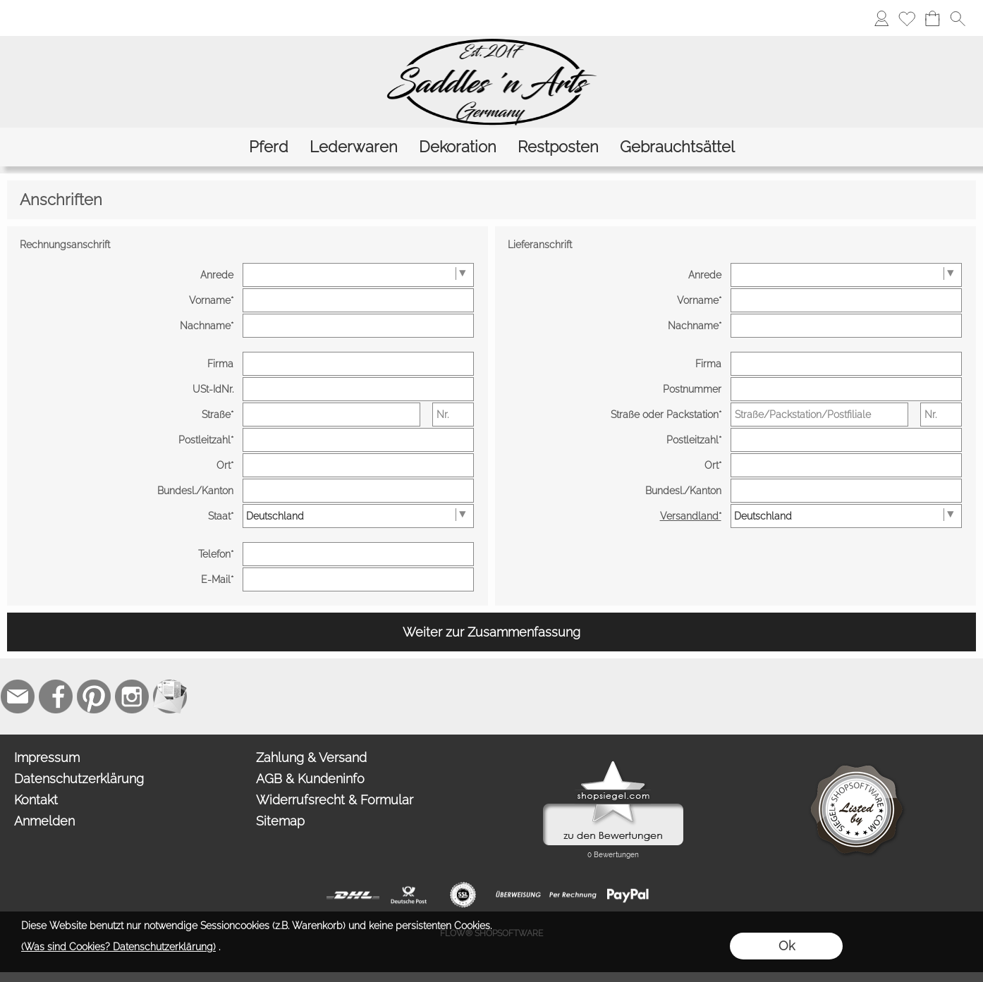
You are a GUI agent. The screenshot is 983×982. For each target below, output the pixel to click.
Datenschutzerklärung (79, 778)
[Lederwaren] (353, 147)
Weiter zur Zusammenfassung (491, 632)
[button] (957, 18)
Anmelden (44, 821)
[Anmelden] (881, 18)
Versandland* (690, 516)
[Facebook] (55, 696)
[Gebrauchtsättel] (677, 147)
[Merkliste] (907, 18)
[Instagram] (131, 696)
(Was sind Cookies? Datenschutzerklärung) (118, 946)
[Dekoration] (457, 147)
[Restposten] (558, 147)
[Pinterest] (93, 696)
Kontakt (36, 799)
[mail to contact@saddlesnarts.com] (17, 696)
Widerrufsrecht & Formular (334, 799)
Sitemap (280, 821)
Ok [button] (787, 945)
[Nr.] (453, 414)
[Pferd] (268, 147)
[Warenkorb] (932, 18)
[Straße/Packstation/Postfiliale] (819, 414)
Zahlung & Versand (311, 757)
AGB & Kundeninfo (310, 778)
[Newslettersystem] (170, 696)
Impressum (47, 757)
